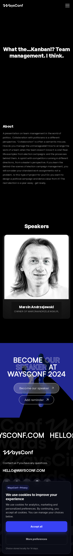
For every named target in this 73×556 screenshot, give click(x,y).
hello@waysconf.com (24, 470)
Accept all (36, 526)
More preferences (36, 539)
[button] (66, 5)
